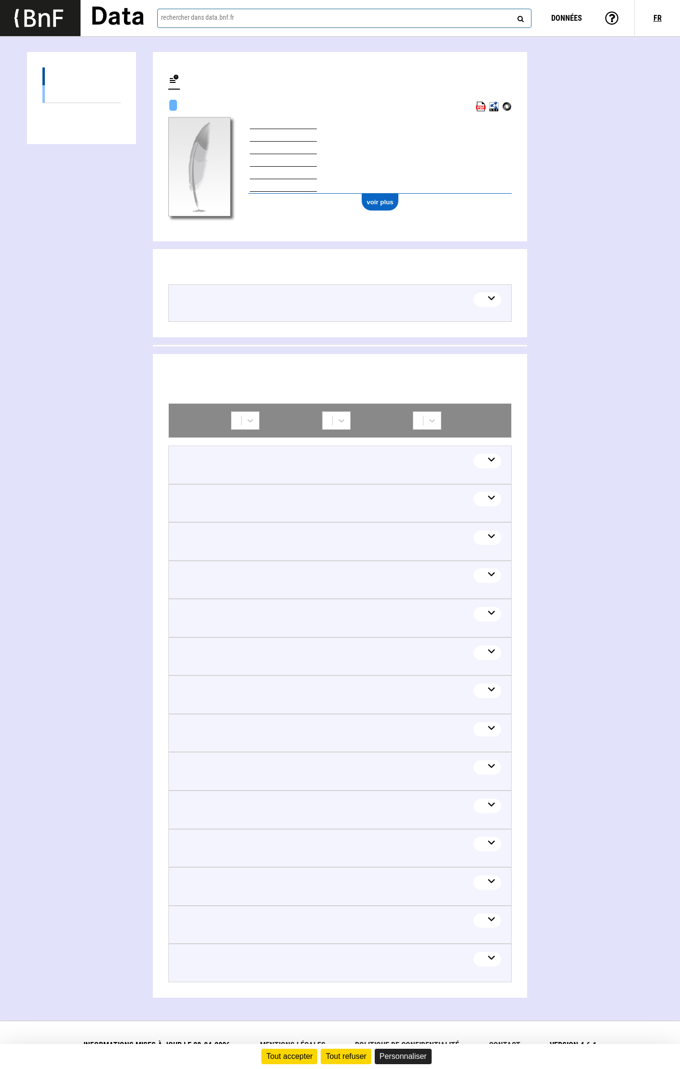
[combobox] (344, 18)
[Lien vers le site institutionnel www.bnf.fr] (40, 18)
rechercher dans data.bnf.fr (197, 17)
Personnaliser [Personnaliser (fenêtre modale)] (403, 1056)
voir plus (380, 202)
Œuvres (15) (81, 76)
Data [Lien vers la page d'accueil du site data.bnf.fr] (117, 17)
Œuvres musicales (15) (81, 93)
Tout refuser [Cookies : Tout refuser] (346, 1056)
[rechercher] (519, 17)
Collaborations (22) (81, 112)
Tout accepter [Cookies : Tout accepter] (289, 1056)
